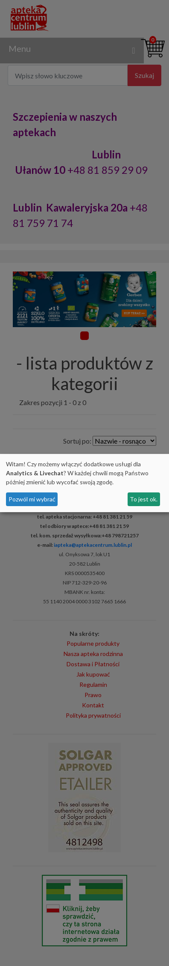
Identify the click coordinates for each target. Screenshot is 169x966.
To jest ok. (143, 499)
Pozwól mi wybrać (32, 499)
